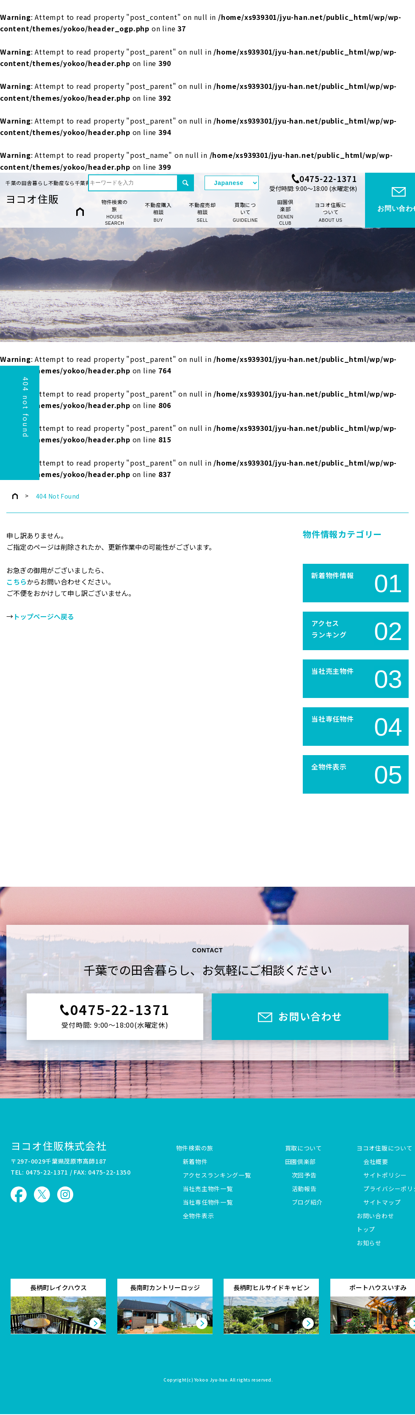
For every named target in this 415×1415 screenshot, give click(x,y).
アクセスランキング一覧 (217, 1175)
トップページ (15, 496)
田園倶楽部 (285, 212)
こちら (16, 582)
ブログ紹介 (307, 1202)
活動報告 (304, 1189)
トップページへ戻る (43, 617)
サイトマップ (382, 1202)
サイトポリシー (385, 1175)
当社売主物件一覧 (208, 1189)
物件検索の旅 (114, 212)
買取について (245, 212)
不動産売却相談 (202, 212)
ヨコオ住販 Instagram (65, 1194)
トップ (366, 1229)
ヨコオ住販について (331, 212)
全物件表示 (198, 1216)
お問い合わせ (375, 1216)
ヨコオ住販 (32, 198)
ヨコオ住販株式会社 (59, 1145)
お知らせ (369, 1243)
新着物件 (195, 1161)
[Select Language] (232, 183)
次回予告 (304, 1175)
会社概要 (375, 1161)
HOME (80, 212)
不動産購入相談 (158, 212)
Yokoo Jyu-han (211, 1380)
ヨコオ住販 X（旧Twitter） (42, 1194)
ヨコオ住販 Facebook (19, 1194)
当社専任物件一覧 (208, 1202)
